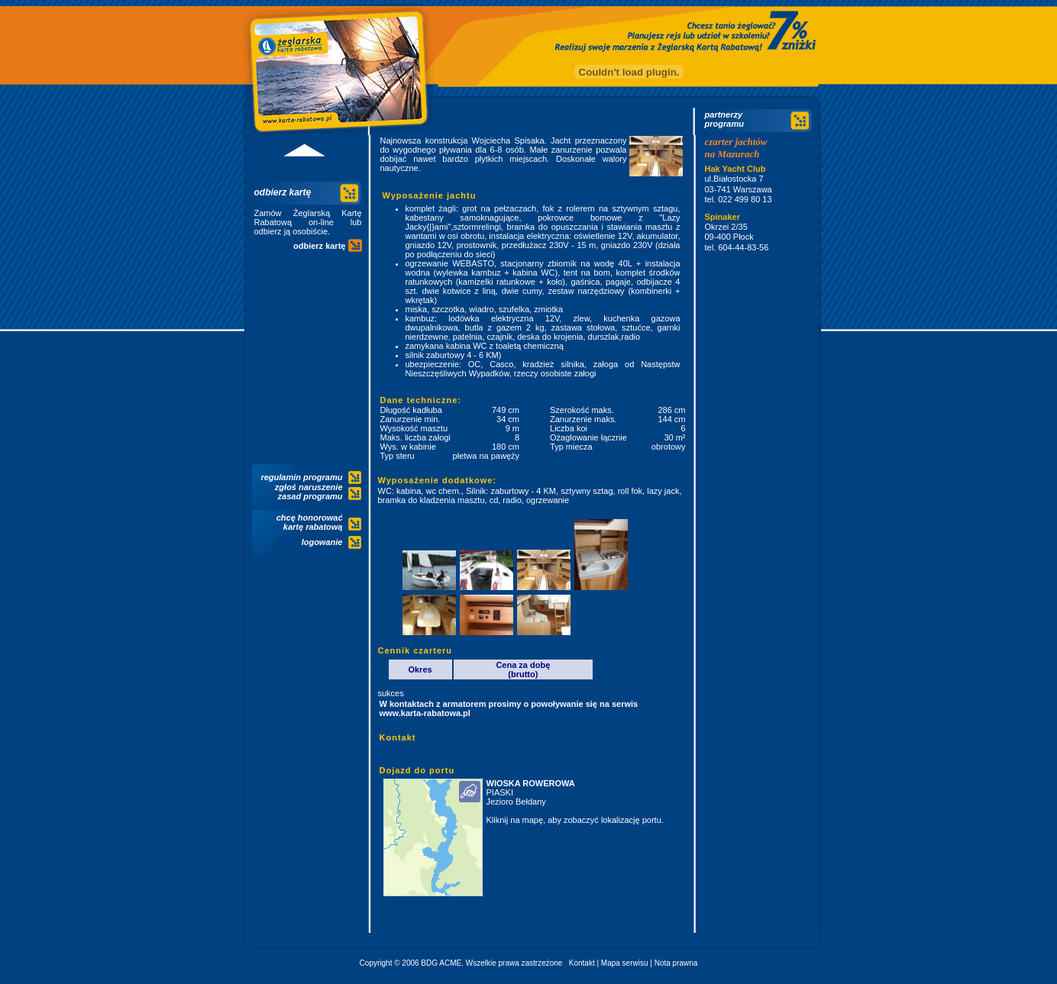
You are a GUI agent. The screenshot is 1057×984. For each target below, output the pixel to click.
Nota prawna (676, 963)
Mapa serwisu (624, 963)
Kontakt (582, 963)
